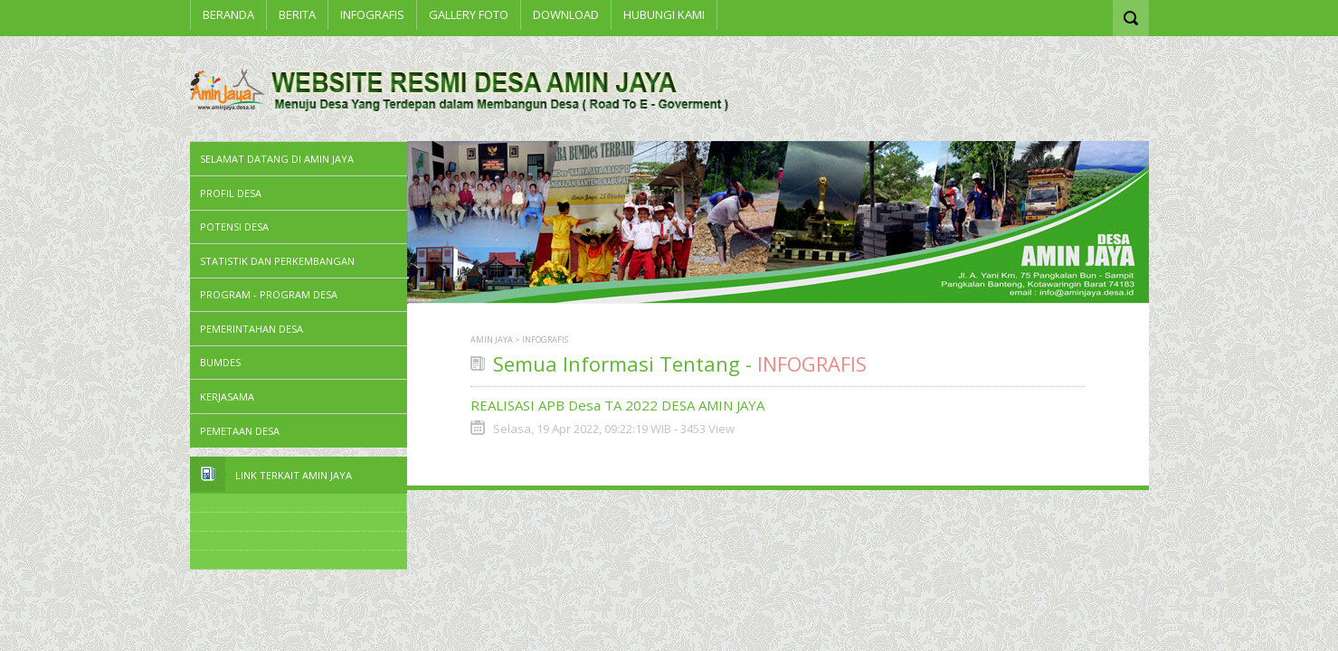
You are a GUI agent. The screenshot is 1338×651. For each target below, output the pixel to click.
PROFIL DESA (230, 193)
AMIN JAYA (491, 339)
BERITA (297, 14)
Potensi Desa (234, 226)
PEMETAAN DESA (240, 431)
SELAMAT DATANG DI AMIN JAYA (277, 158)
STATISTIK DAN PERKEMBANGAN (277, 261)
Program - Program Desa (268, 294)
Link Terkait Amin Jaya (293, 475)
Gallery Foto (468, 14)
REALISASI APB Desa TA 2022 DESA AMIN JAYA (617, 405)
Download (566, 14)
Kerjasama (227, 396)
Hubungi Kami (664, 14)
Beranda (228, 14)
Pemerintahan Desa (251, 328)
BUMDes (220, 362)
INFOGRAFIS (372, 14)
